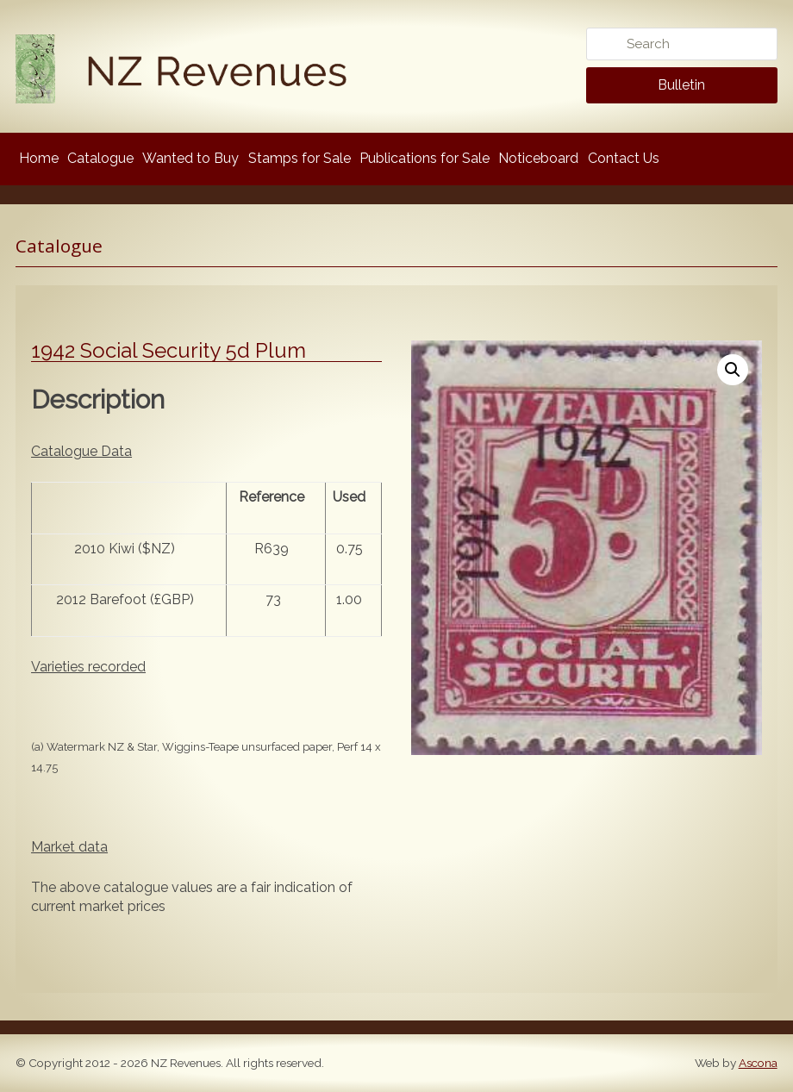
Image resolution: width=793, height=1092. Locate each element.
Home (39, 158)
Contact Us (623, 158)
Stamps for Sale (299, 158)
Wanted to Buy (190, 158)
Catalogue (100, 158)
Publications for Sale (424, 158)
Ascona (758, 1063)
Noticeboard (538, 158)
